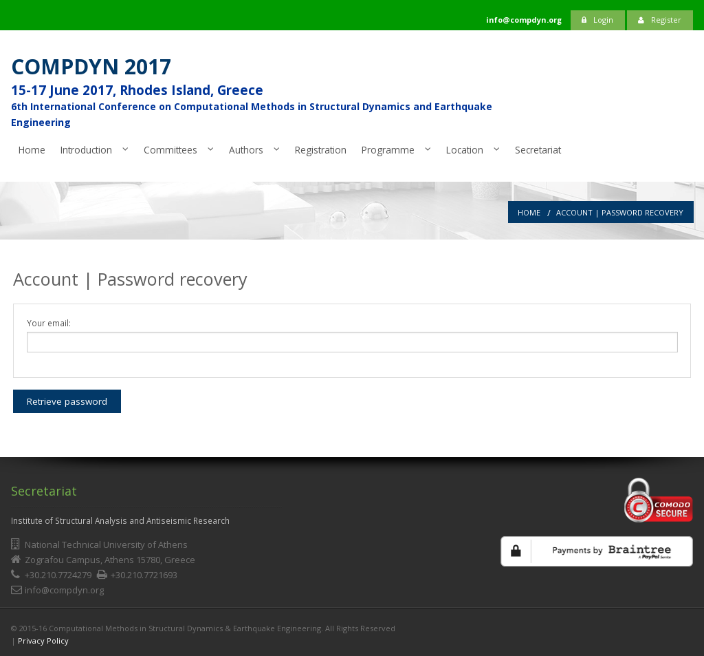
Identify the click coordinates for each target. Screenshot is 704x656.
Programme (388, 149)
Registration (320, 149)
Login (597, 19)
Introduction (86, 149)
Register (659, 19)
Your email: (49, 322)
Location (464, 149)
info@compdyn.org (64, 590)
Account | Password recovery (619, 212)
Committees (170, 149)
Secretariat (538, 149)
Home (32, 149)
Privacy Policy (43, 640)
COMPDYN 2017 (91, 66)
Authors (246, 149)
